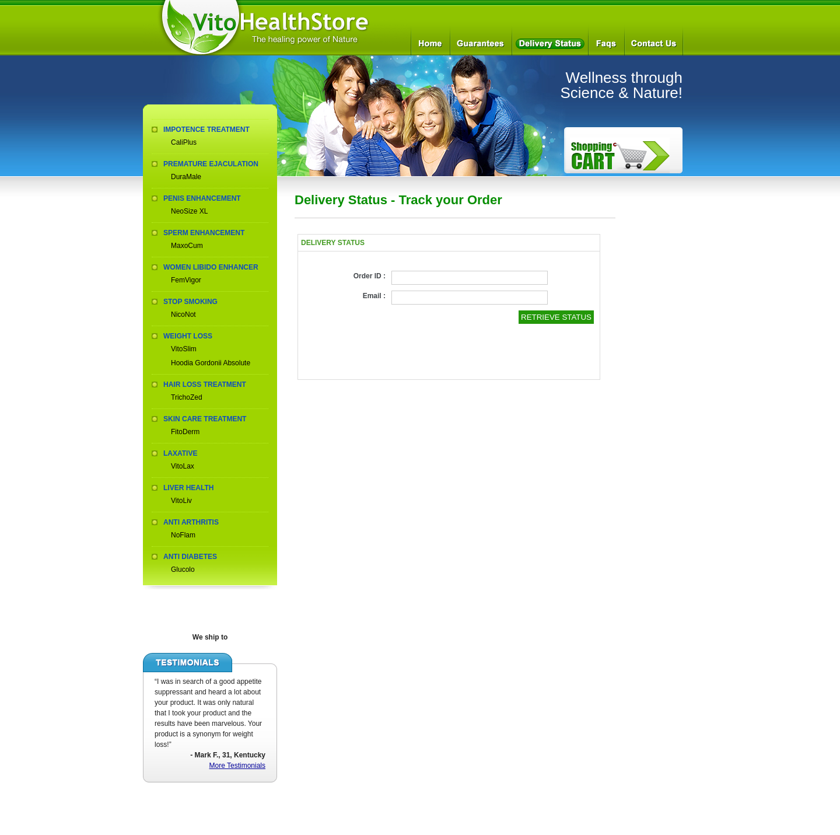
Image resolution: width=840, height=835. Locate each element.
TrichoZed (186, 397)
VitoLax (182, 466)
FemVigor (186, 280)
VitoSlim (184, 349)
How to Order (620, 155)
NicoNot (183, 314)
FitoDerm (185, 432)
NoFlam (183, 535)
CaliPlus (184, 142)
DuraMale (186, 177)
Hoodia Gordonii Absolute (210, 363)
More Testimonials (237, 765)
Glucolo (183, 569)
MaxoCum (187, 246)
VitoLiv (181, 501)
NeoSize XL (189, 211)
